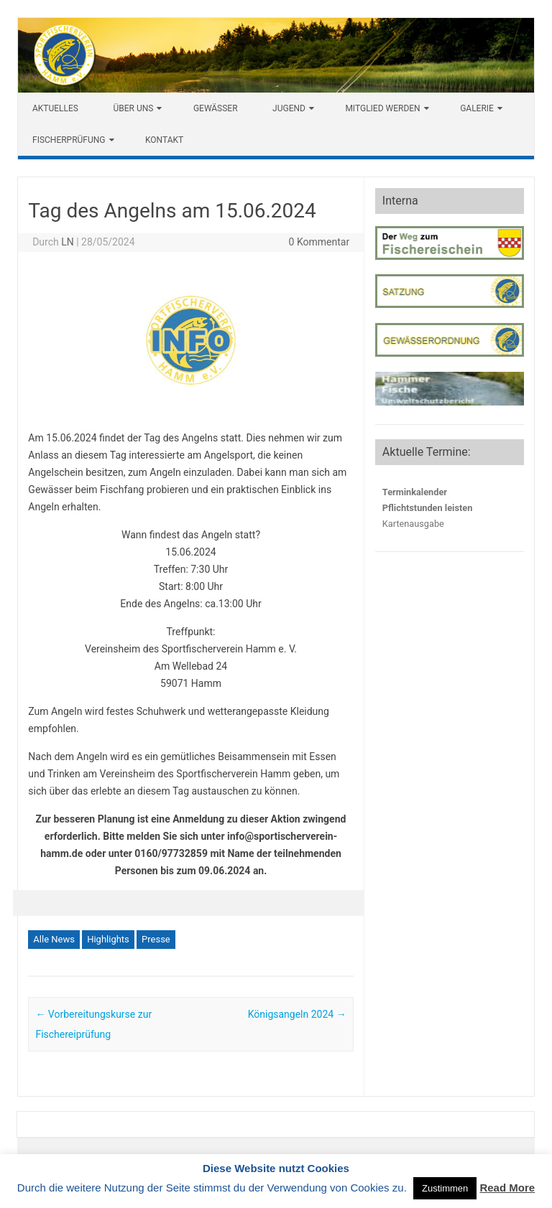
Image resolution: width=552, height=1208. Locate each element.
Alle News (54, 939)
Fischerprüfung (69, 140)
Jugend (288, 108)
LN (67, 242)
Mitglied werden (382, 108)
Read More (507, 1187)
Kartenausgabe (413, 523)
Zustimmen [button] (445, 1188)
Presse (156, 939)
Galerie (477, 108)
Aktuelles (55, 108)
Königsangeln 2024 (297, 1014)
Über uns (133, 108)
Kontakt (164, 140)
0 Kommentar (319, 242)
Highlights (108, 939)
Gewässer (215, 108)
